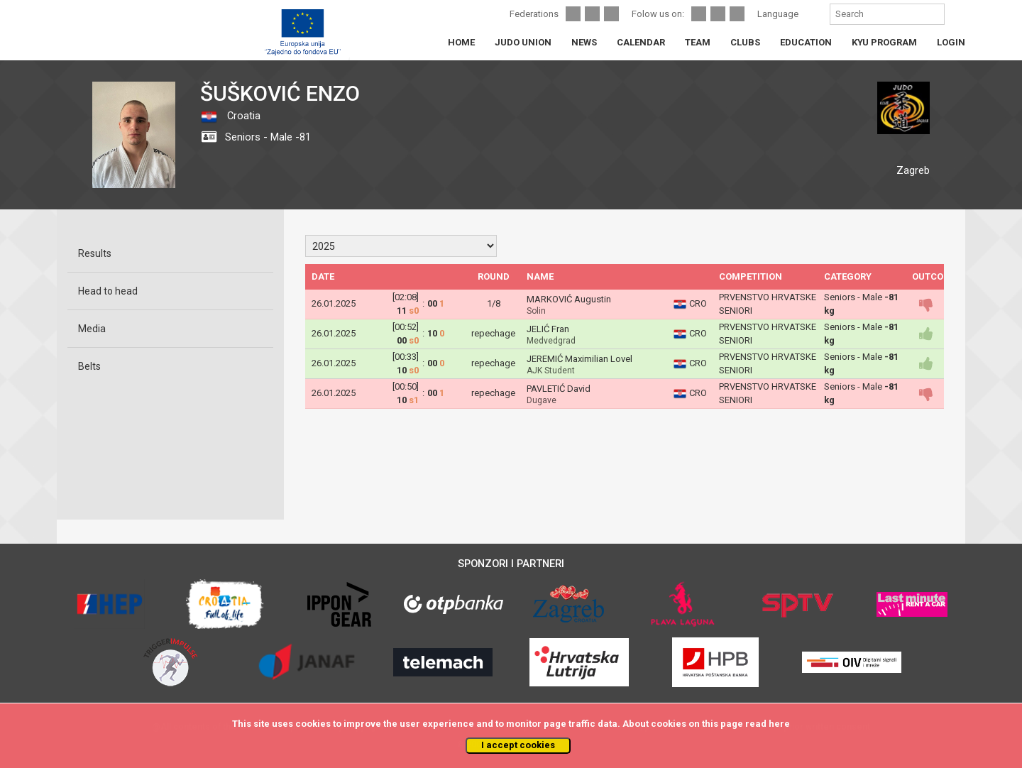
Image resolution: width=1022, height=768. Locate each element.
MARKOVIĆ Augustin (569, 299)
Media (92, 328)
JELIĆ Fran (548, 329)
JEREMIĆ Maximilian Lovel (579, 358)
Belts (89, 366)
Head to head (108, 291)
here (779, 723)
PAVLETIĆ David (558, 388)
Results (94, 253)
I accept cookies (518, 745)
